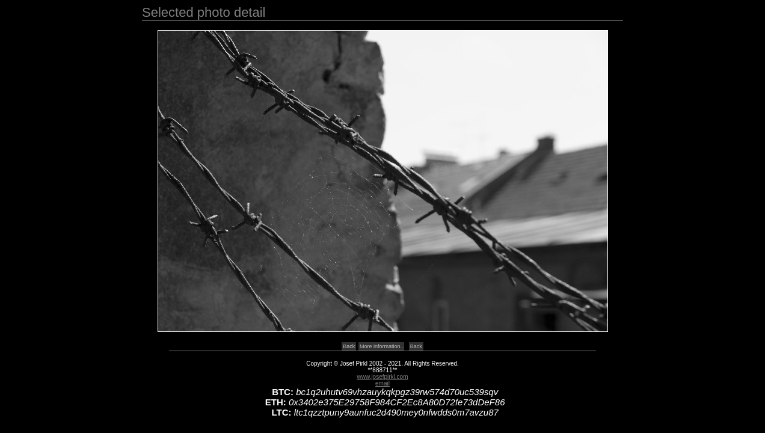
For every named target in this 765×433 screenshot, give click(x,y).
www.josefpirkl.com (382, 376)
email (382, 383)
